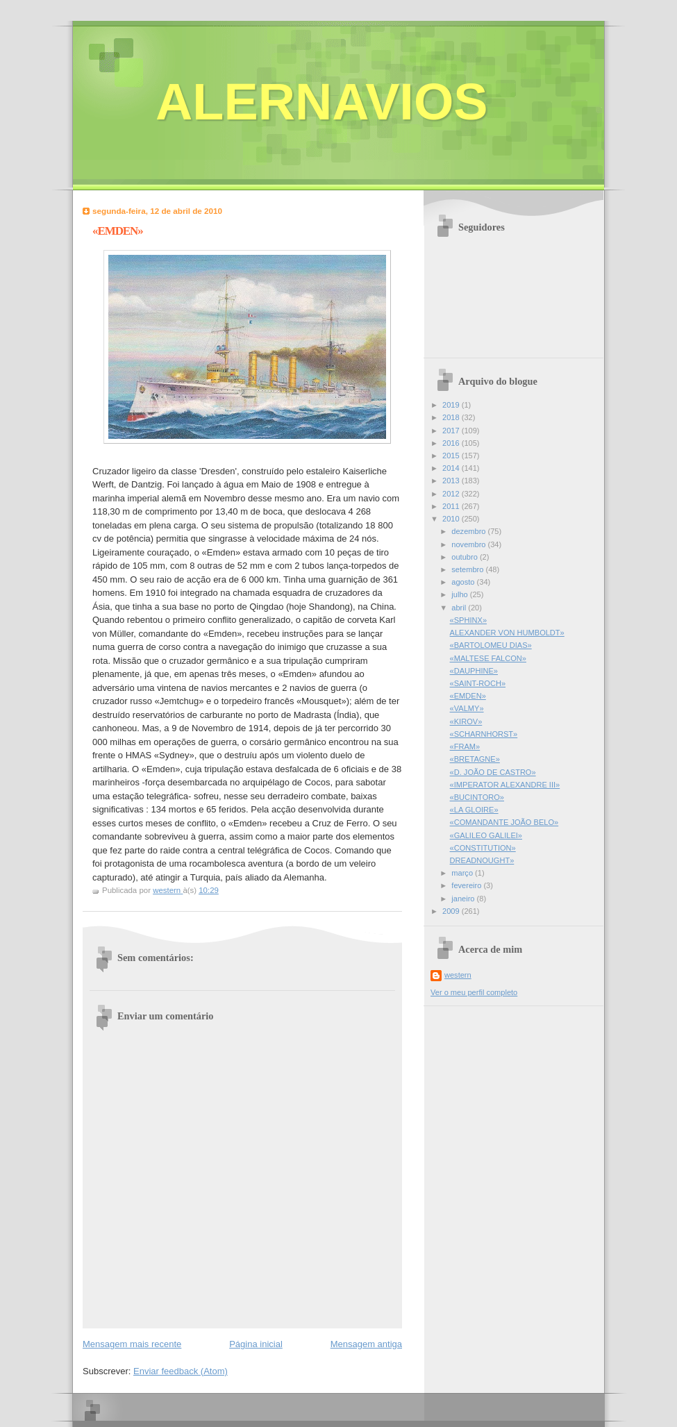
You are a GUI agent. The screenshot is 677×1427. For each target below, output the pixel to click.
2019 (452, 405)
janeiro (463, 898)
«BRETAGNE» (475, 759)
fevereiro (467, 885)
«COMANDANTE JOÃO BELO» (504, 822)
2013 (452, 480)
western (457, 975)
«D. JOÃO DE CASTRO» (493, 772)
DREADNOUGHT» (482, 860)
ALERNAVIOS (322, 102)
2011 (452, 506)
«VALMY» (467, 708)
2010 (452, 519)
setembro (468, 569)
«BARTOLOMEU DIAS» (491, 645)
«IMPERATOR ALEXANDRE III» (505, 785)
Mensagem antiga (366, 1344)
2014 (452, 468)
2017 (452, 430)
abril (459, 607)
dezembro (469, 531)
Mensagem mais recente (132, 1344)
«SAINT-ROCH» (477, 683)
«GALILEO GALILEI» (486, 835)
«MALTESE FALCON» (488, 658)
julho (460, 594)
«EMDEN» (468, 696)
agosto (463, 582)
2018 (452, 417)
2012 (452, 494)
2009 (452, 911)
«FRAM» (465, 746)
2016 (452, 443)
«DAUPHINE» (474, 671)
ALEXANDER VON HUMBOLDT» (507, 632)
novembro (469, 544)
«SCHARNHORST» (484, 734)
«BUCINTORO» (477, 797)
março (463, 873)
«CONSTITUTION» (483, 848)
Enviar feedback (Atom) (180, 1371)
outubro (465, 557)
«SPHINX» (468, 620)
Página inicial (256, 1344)
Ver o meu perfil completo (474, 992)
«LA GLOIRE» (474, 810)
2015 (452, 455)
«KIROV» (466, 721)
